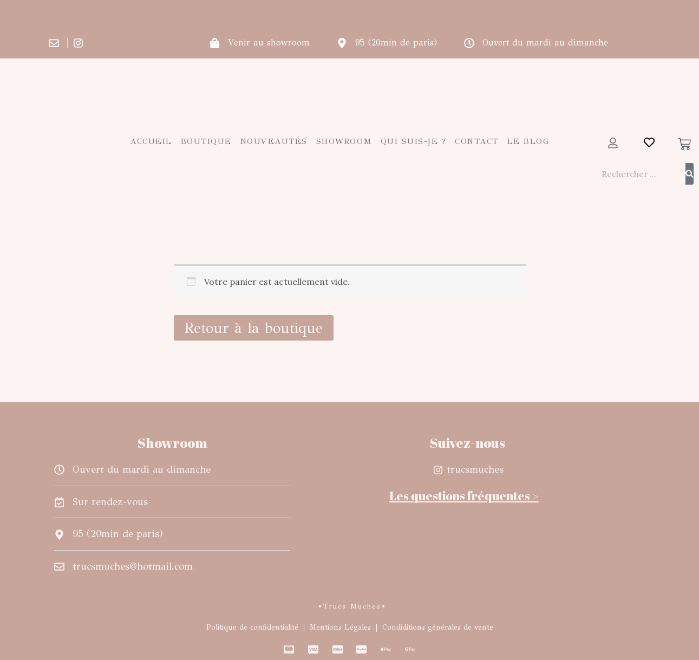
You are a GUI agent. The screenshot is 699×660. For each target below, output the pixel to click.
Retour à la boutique (254, 328)
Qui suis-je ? (414, 141)
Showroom (344, 141)
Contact (477, 141)
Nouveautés (274, 141)
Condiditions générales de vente (437, 627)
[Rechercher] (689, 174)
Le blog (528, 141)
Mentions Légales (340, 627)
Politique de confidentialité (252, 627)
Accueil (151, 141)
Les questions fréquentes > (464, 496)
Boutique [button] (206, 141)
